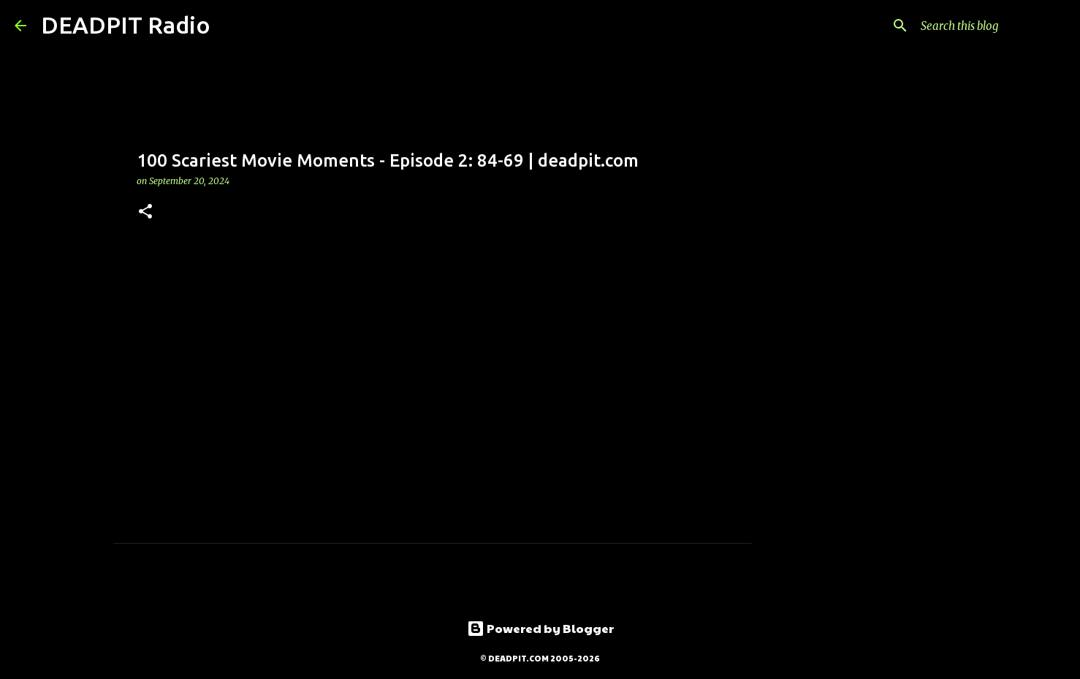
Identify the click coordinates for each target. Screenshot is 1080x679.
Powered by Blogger (540, 628)
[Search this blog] (991, 25)
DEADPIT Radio (125, 25)
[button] (145, 212)
